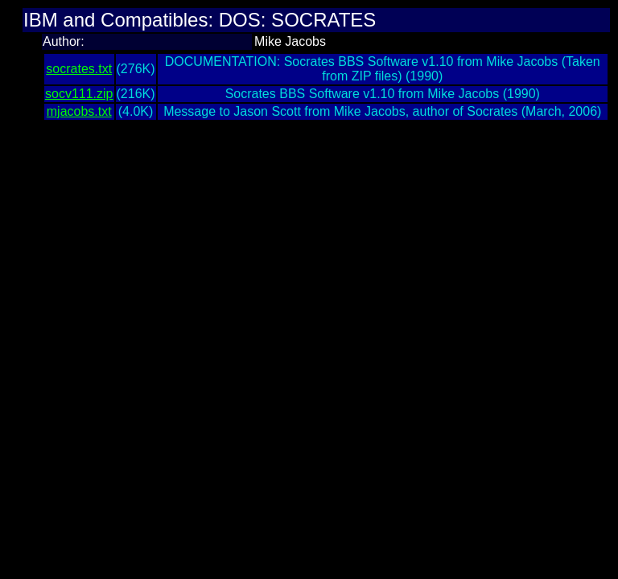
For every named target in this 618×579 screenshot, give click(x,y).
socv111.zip (79, 94)
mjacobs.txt (79, 111)
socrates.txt (79, 69)
